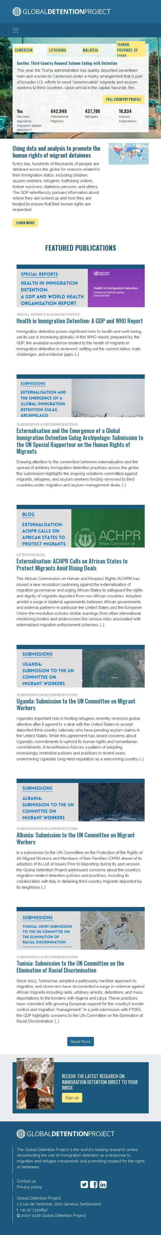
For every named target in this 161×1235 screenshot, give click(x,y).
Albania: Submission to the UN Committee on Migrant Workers (76, 838)
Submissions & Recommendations (47, 424)
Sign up (72, 1097)
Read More (81, 1041)
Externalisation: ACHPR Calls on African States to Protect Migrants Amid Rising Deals (72, 564)
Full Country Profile (123, 99)
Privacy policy (29, 1187)
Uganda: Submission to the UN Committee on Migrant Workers (76, 704)
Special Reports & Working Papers (48, 315)
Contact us (26, 1181)
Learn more (25, 222)
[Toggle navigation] (16, 30)
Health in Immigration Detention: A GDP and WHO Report (80, 320)
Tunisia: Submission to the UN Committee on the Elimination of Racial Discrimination (70, 966)
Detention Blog (31, 555)
